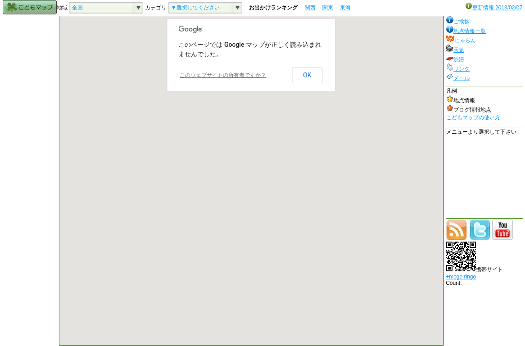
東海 (345, 7)
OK (307, 75)
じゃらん (461, 40)
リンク (458, 69)
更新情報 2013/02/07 (493, 7)
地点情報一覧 (466, 31)
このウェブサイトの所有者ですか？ (223, 75)
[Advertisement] (30, 151)
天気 (455, 50)
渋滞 (455, 59)
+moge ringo (461, 277)
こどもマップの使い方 (473, 117)
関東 (327, 7)
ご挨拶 (458, 21)
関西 (310, 7)
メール (458, 78)
